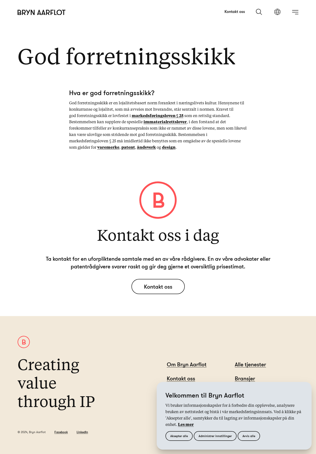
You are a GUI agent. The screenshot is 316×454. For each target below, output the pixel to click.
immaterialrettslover (165, 122)
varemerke (108, 148)
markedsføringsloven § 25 (157, 116)
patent (128, 148)
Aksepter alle (179, 436)
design (169, 148)
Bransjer (245, 378)
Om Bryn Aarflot (186, 364)
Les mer (186, 425)
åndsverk (146, 148)
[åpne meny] (295, 12)
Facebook (61, 432)
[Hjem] (42, 12)
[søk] (259, 12)
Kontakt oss (234, 11)
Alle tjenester (250, 364)
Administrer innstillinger (215, 436)
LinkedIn (82, 432)
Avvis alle (248, 436)
